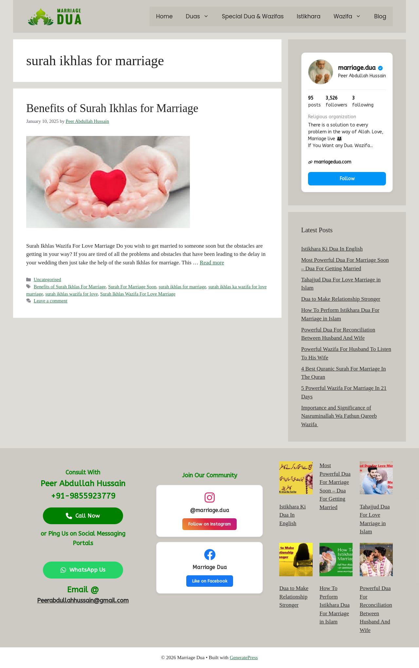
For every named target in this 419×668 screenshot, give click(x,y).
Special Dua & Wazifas (253, 16)
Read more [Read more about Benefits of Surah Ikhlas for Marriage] (212, 262)
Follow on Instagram (209, 524)
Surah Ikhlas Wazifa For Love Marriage (137, 293)
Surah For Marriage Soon (132, 286)
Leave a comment (50, 300)
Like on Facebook (209, 581)
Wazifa (351, 16)
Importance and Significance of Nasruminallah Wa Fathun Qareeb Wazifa (339, 416)
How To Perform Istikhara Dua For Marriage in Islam (334, 605)
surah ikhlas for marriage (182, 286)
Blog (380, 16)
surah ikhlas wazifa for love (72, 293)
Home (164, 16)
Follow (347, 178)
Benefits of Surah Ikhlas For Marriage (70, 286)
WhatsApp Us (83, 569)
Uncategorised (47, 279)
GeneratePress (244, 657)
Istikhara (308, 16)
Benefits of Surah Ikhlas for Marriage (112, 108)
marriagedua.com (329, 162)
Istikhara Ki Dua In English (332, 249)
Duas (200, 16)
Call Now (83, 515)
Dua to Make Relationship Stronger (340, 299)
